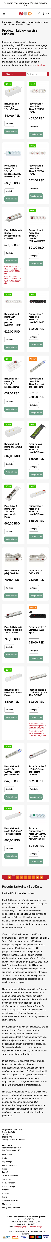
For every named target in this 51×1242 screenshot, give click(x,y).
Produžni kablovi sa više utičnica (17, 24)
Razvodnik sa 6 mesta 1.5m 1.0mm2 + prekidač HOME (36, 318)
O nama (5, 1193)
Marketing (6, 1204)
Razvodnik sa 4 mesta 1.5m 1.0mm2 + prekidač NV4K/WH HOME (37, 236)
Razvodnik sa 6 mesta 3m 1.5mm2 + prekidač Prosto (13, 831)
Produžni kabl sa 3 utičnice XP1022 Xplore (37, 630)
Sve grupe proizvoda (11, 1207)
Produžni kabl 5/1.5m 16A (35, 572)
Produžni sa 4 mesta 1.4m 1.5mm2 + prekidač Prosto (36, 448)
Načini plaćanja (8, 1186)
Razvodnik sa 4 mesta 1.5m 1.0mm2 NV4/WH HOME (37, 107)
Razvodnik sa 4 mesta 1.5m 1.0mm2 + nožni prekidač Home (11, 770)
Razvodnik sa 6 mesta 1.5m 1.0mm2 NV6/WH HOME (37, 169)
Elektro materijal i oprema (37, 22)
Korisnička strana (9, 1165)
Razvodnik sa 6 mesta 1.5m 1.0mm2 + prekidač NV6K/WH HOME (12, 319)
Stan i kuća (20, 22)
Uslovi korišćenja (9, 1183)
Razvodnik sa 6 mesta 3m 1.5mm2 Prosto (13, 692)
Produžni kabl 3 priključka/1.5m (11, 572)
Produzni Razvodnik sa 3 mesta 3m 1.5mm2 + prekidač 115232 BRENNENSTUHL (37, 834)
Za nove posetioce (10, 1176)
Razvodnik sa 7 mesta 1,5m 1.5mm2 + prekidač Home (11, 382)
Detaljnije (9, 124)
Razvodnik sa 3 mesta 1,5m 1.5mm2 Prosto (11, 106)
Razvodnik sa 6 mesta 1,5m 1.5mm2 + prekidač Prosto (36, 510)
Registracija (7, 1162)
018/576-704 (22, 3)
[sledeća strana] (41, 877)
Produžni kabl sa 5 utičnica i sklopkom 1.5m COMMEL (13, 630)
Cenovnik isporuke (10, 1200)
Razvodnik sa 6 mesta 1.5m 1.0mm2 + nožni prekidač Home (36, 382)
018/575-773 (12, 3)
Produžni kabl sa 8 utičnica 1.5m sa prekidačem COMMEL (37, 770)
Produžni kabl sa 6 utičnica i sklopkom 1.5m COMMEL (38, 692)
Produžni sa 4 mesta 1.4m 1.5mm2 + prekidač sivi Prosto (10, 511)
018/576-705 (33, 3)
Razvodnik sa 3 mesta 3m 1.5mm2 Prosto (13, 447)
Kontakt (5, 1197)
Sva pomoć (6, 1179)
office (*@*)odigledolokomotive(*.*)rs (28, 1227)
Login (4, 1158)
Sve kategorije (7, 22)
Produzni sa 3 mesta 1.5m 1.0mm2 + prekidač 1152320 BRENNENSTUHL (12, 171)
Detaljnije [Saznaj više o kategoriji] (41, 65)
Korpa (4, 1169)
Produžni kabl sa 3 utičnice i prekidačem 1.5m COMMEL (13, 234)
